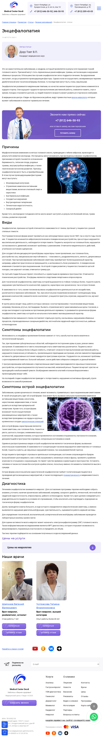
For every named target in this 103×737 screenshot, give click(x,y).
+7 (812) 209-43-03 (84, 11)
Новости (67, 687)
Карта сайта (86, 705)
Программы (86, 701)
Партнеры (67, 710)
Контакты (85, 683)
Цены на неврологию (51, 547)
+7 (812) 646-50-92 (43, 11)
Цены (83, 692)
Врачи (84, 687)
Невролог (50, 715)
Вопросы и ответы (71, 715)
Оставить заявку (67, 133)
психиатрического (72, 475)
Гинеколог (50, 696)
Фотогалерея (69, 705)
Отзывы (84, 696)
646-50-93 (59, 11)
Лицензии (67, 683)
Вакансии (67, 692)
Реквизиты (68, 696)
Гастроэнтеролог (53, 687)
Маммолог (50, 705)
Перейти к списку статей (12, 649)
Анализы (50, 683)
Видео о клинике (70, 701)
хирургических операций (32, 421)
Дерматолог (51, 701)
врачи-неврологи (79, 97)
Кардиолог (50, 710)
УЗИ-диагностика (53, 692)
